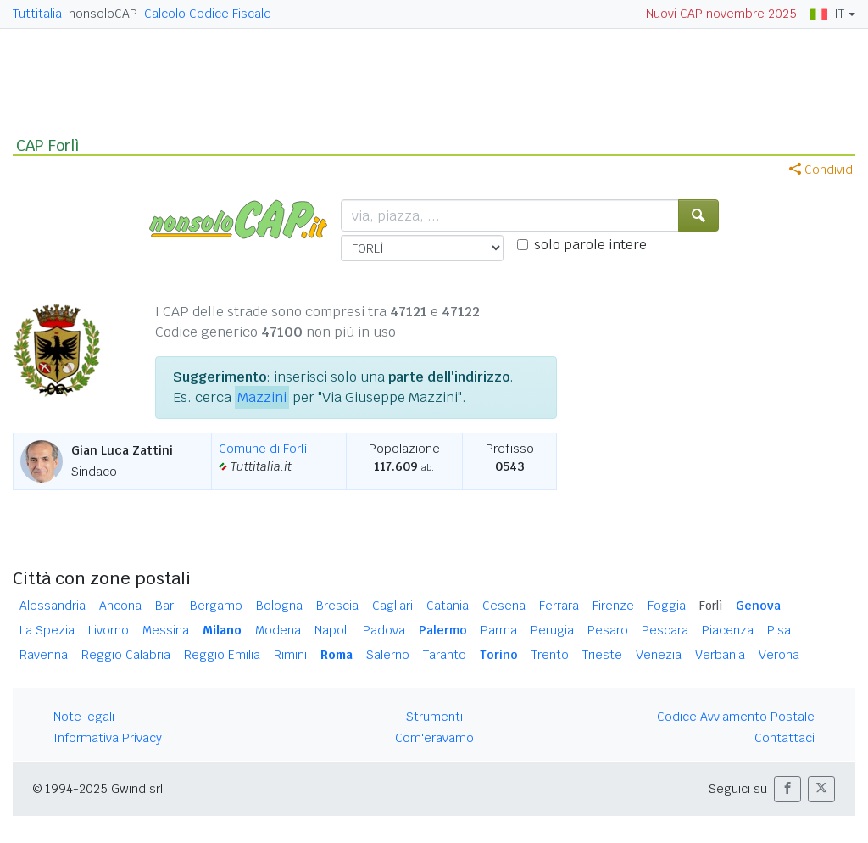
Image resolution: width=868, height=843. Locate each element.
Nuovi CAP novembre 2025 (721, 13)
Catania (447, 605)
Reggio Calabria (125, 654)
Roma (336, 654)
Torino (499, 654)
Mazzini (262, 397)
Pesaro (607, 630)
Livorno (108, 630)
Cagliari (392, 605)
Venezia (659, 654)
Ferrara (559, 605)
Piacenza (728, 630)
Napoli (331, 630)
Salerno (387, 654)
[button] (787, 789)
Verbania (720, 654)
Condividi (822, 169)
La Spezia (47, 630)
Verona (779, 654)
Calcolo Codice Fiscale (207, 13)
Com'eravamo (434, 737)
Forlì (710, 605)
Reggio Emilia (222, 654)
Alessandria (52, 605)
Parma (499, 630)
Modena (278, 630)
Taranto (444, 654)
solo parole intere (590, 245)
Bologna (279, 605)
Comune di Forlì (263, 448)
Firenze (613, 605)
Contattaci (784, 737)
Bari (165, 605)
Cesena (504, 605)
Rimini (290, 654)
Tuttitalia (37, 13)
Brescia (337, 605)
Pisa (779, 630)
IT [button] (827, 13)
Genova (758, 605)
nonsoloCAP (103, 13)
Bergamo (216, 605)
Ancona (120, 605)
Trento (550, 654)
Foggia (667, 605)
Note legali (83, 716)
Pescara (665, 630)
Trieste (602, 654)
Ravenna (43, 654)
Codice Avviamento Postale (736, 716)
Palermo (443, 630)
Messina (165, 630)
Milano (222, 630)
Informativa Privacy (107, 737)
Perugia (552, 630)
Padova (384, 630)
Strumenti (434, 716)
